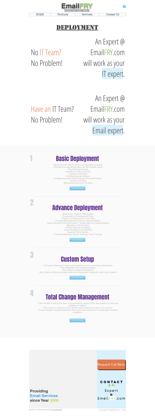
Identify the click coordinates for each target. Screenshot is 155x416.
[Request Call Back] (111, 364)
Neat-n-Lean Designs (57, 409)
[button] (124, 6)
